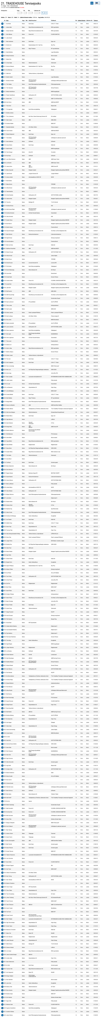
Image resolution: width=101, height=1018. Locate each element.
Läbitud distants (81, 20)
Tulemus (96, 20)
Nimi (7, 20)
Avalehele (91, 3)
